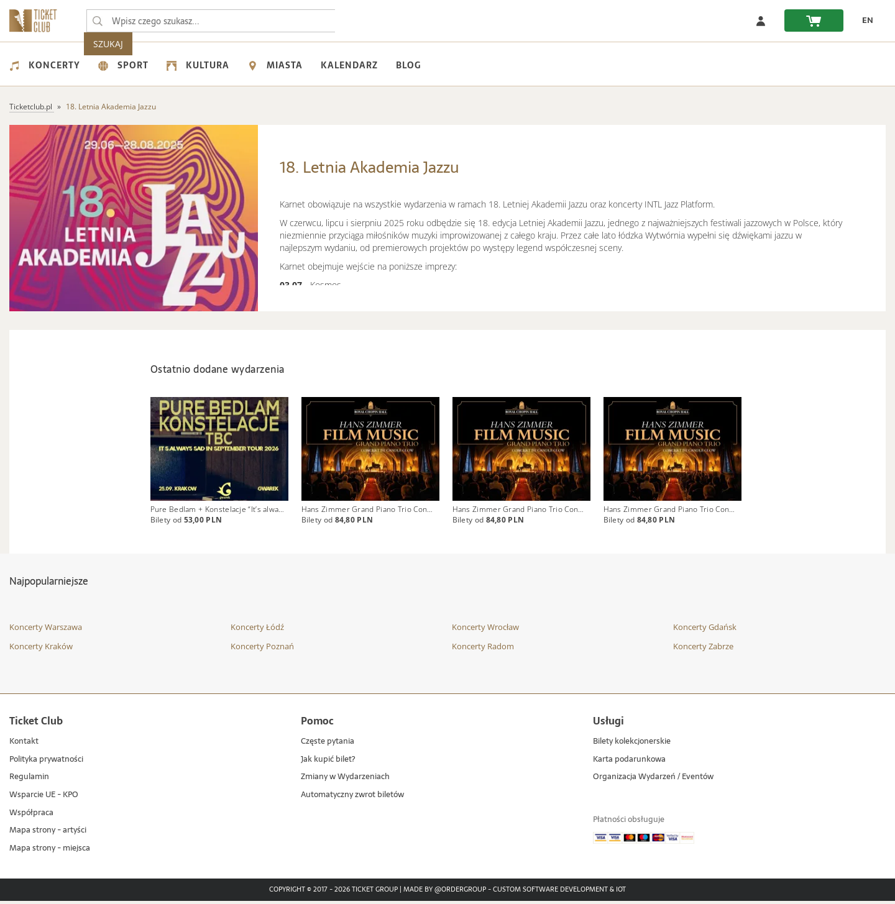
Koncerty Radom (483, 649)
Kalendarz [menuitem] (349, 65)
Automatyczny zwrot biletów (352, 798)
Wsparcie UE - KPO (43, 798)
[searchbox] (210, 20)
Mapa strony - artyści (47, 833)
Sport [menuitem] (123, 65)
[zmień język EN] (864, 20)
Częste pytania (327, 745)
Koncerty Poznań (262, 649)
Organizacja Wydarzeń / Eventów (653, 780)
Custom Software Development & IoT (559, 893)
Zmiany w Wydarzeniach (345, 780)
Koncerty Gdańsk (705, 630)
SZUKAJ (359, 21)
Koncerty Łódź (257, 630)
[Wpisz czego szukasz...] (98, 21)
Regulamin (29, 780)
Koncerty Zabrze (703, 649)
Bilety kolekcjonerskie (632, 745)
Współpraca (31, 815)
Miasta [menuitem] (275, 65)
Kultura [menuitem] (198, 65)
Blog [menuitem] (408, 65)
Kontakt (24, 745)
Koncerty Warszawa (45, 630)
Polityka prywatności (46, 763)
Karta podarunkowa (629, 763)
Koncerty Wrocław (485, 630)
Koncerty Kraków (41, 649)
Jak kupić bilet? (328, 763)
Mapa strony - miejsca (49, 851)
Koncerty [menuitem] (44, 65)
